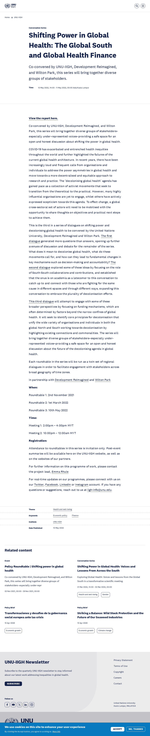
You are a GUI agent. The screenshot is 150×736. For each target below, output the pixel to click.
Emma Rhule (60, 471)
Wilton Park (102, 380)
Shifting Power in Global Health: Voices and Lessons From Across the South (106, 568)
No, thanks (136, 729)
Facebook (51, 484)
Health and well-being (88, 594)
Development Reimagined (71, 380)
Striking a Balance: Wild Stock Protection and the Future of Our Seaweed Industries (110, 615)
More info (56, 732)
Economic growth (13, 630)
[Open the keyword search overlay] (136, 6)
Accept (117, 729)
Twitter (39, 484)
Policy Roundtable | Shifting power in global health (34, 568)
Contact (118, 683)
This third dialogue (41, 301)
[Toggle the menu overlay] (143, 6)
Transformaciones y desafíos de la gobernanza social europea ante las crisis (36, 615)
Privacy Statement (123, 660)
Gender (105, 594)
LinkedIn (65, 484)
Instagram (81, 484)
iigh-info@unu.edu (99, 490)
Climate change (104, 630)
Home (7, 17)
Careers (118, 677)
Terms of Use (120, 665)
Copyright (119, 671)
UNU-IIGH (18, 17)
